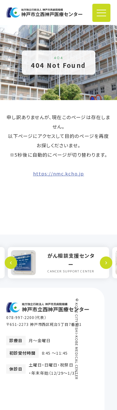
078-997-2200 (20, 317)
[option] (58, 262)
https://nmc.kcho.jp (58, 173)
